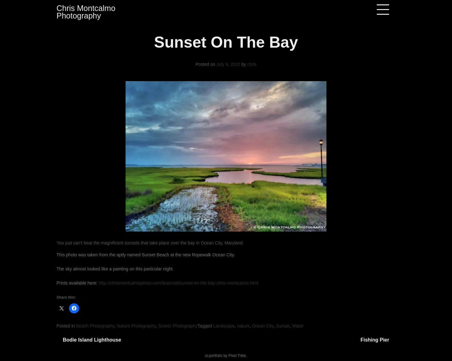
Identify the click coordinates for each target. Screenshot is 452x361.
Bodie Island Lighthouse (92, 340)
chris (252, 64)
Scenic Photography (177, 325)
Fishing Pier (374, 340)
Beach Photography (95, 325)
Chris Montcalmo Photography (86, 12)
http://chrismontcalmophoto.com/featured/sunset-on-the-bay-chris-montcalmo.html (178, 282)
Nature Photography (136, 325)
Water (298, 325)
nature (243, 325)
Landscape (224, 325)
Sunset (283, 325)
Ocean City (262, 325)
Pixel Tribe (237, 355)
